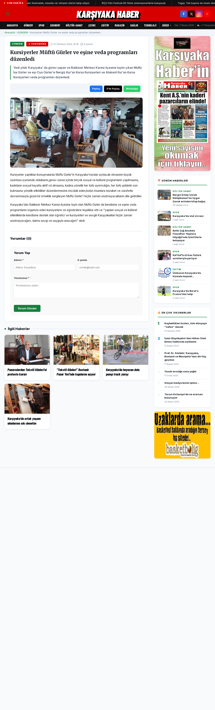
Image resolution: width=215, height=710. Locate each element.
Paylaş (96, 88)
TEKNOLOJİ (150, 25)
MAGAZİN (119, 25)
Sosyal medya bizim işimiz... (181, 382)
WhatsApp (132, 88)
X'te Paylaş (113, 88)
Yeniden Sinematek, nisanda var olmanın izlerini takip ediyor (61, 3)
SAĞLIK (134, 25)
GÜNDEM (28, 25)
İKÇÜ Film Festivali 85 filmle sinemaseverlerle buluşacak (139, 3)
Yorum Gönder (27, 308)
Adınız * (19, 259)
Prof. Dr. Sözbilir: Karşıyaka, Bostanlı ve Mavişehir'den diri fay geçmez (185, 356)
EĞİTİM (105, 25)
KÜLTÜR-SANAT (74, 25)
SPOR (41, 25)
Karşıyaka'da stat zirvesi (188, 216)
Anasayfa (12, 25)
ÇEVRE (92, 25)
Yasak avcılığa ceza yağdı (180, 371)
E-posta (82, 259)
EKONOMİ (55, 25)
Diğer (167, 25)
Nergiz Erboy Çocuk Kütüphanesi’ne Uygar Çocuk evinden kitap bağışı (189, 198)
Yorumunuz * (21, 277)
